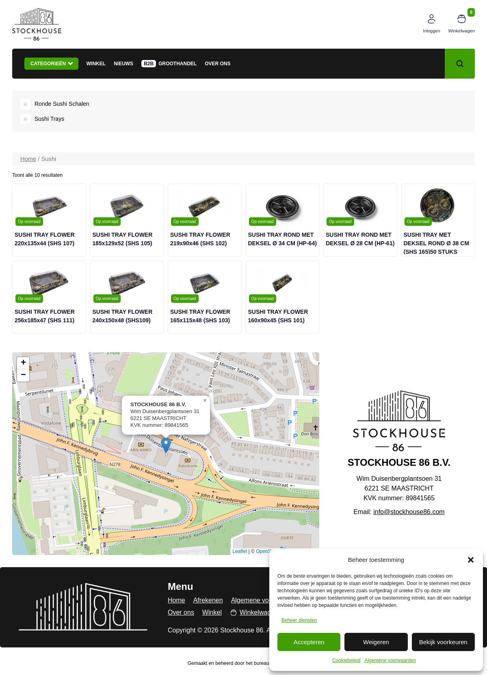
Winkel (96, 63)
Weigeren (376, 642)
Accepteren (309, 642)
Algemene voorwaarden (390, 660)
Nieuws (123, 63)
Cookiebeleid (346, 660)
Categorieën (51, 63)
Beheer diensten (299, 620)
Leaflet (239, 551)
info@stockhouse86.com (408, 511)
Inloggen (431, 30)
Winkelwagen (461, 30)
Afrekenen (208, 600)
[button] (471, 560)
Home (28, 159)
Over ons (217, 63)
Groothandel (177, 63)
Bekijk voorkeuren (443, 642)
